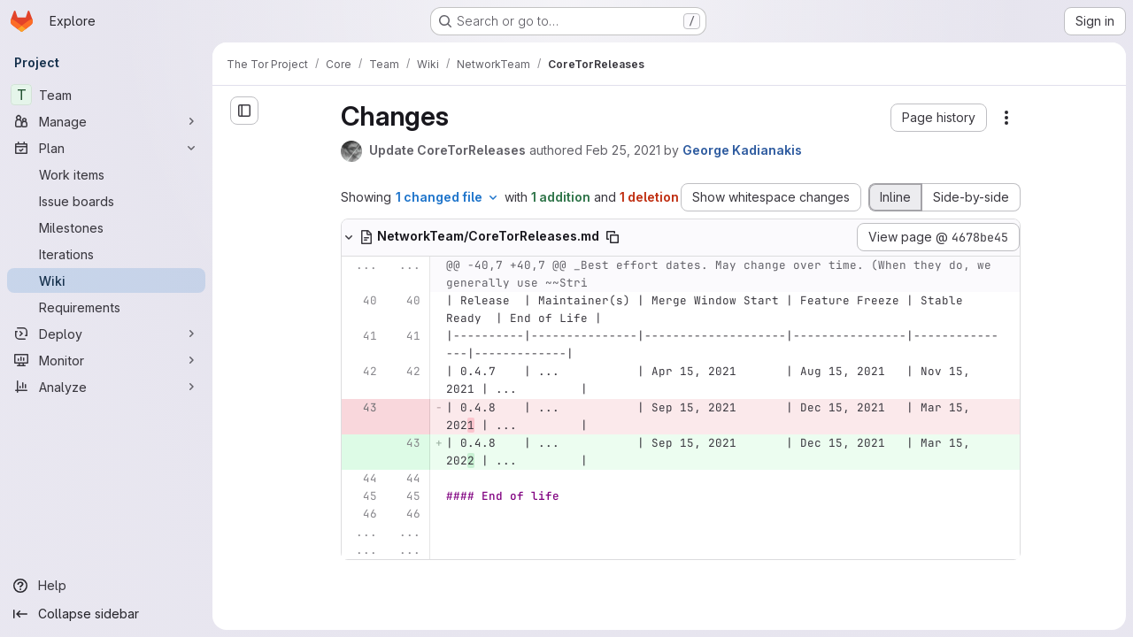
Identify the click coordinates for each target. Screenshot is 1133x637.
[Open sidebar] (244, 110)
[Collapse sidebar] (106, 614)
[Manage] (106, 121)
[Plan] (106, 147)
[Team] (106, 94)
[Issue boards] (106, 200)
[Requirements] (106, 307)
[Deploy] (106, 333)
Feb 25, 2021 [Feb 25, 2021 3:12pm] (623, 149)
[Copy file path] (612, 237)
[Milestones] (106, 227)
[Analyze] (106, 386)
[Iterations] (106, 254)
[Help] (106, 585)
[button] (938, 118)
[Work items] (106, 174)
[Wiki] (106, 280)
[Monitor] (106, 360)
